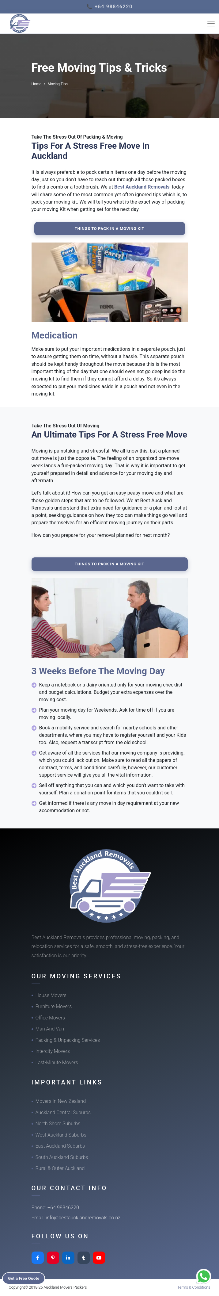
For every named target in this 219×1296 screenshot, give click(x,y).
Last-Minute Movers (57, 1062)
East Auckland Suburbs (60, 1146)
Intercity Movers (53, 1051)
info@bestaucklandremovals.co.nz (83, 1218)
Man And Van (50, 1029)
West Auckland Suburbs (61, 1135)
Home (36, 84)
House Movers (51, 995)
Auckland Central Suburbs (63, 1112)
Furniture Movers (54, 1006)
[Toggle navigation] (211, 23)
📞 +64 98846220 (109, 7)
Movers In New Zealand (61, 1101)
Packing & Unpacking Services (68, 1040)
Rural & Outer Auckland (60, 1168)
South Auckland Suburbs (62, 1157)
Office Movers (50, 1018)
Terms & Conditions (193, 1287)
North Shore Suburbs (58, 1123)
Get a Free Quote (25, 1277)
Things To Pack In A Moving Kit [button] (109, 228)
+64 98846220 (63, 1207)
